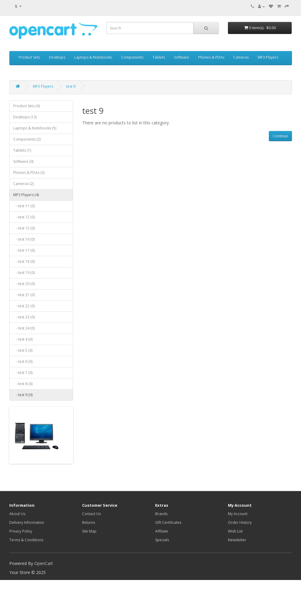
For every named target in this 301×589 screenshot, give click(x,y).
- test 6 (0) (22, 361)
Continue (280, 135)
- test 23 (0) (24, 317)
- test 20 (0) (24, 283)
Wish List (235, 531)
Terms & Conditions (26, 539)
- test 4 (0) (22, 339)
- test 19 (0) (24, 272)
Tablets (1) (22, 150)
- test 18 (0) (24, 261)
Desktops (57, 57)
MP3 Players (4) (26, 194)
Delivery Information (26, 522)
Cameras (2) (23, 183)
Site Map (89, 531)
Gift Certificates (168, 522)
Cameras (241, 57)
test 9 (70, 86)
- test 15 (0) (24, 228)
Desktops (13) (25, 117)
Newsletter (237, 539)
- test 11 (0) (24, 205)
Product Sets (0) (26, 105)
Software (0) (23, 161)
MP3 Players (268, 57)
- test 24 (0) (24, 328)
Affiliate (161, 531)
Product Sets (29, 57)
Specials (162, 539)
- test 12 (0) (24, 217)
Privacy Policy (20, 531)
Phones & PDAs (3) (29, 172)
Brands (161, 513)
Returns (88, 522)
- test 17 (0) (24, 250)
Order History (240, 522)
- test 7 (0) (22, 372)
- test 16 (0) (24, 239)
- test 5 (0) (22, 350)
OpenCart (43, 563)
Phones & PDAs (211, 57)
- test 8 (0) (22, 383)
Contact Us (91, 513)
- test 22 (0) (24, 305)
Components (132, 57)
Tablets (158, 57)
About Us (17, 513)
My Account (237, 513)
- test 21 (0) (24, 294)
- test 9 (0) (22, 394)
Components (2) (27, 139)
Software (181, 57)
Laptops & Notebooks (93, 57)
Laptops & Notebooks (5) (34, 128)
